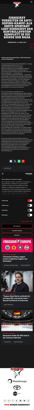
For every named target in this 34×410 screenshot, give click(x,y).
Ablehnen (17, 235)
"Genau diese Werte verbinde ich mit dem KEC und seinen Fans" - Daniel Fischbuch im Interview (16, 298)
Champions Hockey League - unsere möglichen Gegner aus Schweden (15, 259)
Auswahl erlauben (17, 230)
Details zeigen (25, 221)
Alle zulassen (17, 226)
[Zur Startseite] (17, 5)
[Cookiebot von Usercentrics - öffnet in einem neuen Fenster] (25, 174)
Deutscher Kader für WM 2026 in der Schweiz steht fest (16, 336)
